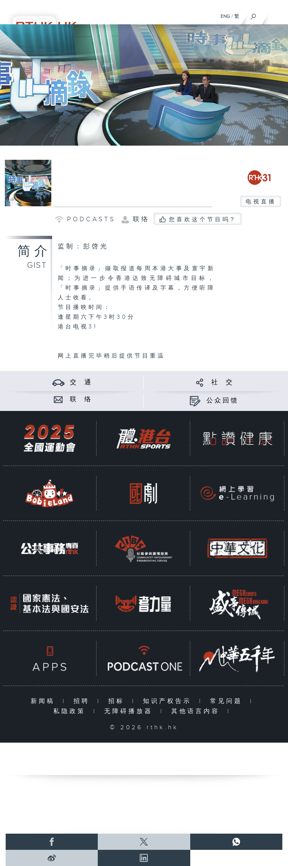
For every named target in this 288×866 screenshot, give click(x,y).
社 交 (222, 382)
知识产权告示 (169, 701)
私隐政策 (71, 711)
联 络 (81, 399)
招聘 (83, 701)
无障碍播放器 (130, 711)
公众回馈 (222, 400)
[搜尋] (253, 14)
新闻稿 (45, 701)
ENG (225, 16)
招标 (118, 701)
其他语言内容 (197, 711)
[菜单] (276, 14)
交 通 (81, 382)
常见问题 (228, 701)
